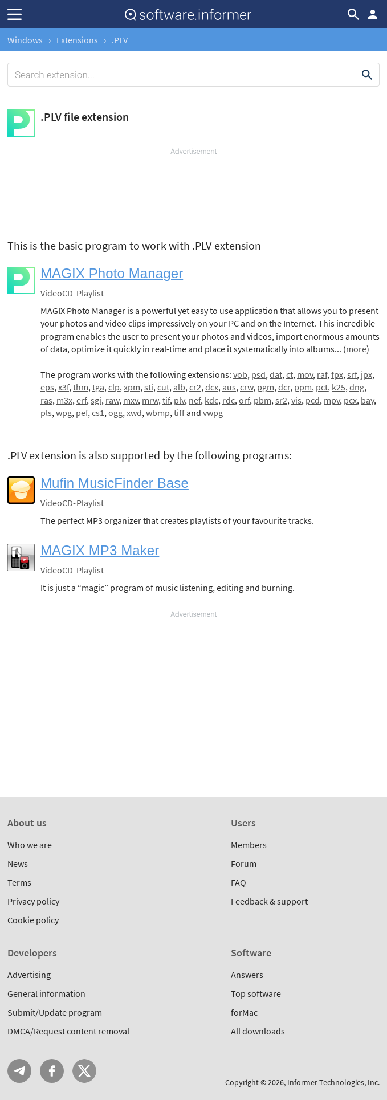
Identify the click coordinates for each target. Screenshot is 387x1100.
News (17, 863)
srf (352, 374)
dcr (284, 387)
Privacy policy (33, 901)
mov (305, 374)
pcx (350, 400)
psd (258, 374)
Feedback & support (269, 901)
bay (367, 400)
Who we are (29, 844)
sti (148, 387)
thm (80, 387)
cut (163, 387)
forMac (244, 1012)
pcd (312, 400)
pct (322, 387)
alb (179, 387)
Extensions (77, 40)
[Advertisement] (193, 191)
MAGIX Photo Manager (111, 273)
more (356, 349)
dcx (211, 387)
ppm (303, 387)
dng (356, 387)
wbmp (158, 412)
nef (195, 400)
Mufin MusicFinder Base (114, 483)
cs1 (98, 412)
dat (276, 374)
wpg (64, 412)
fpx (337, 374)
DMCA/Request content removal (68, 1031)
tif (166, 400)
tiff (179, 412)
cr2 (195, 387)
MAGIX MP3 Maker (99, 550)
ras (46, 400)
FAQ (238, 882)
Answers (247, 974)
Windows (25, 40)
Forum (243, 863)
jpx (366, 374)
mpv (332, 400)
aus (229, 387)
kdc (211, 400)
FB (52, 1071)
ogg (115, 412)
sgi (96, 400)
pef (82, 412)
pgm (265, 387)
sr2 (281, 400)
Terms (19, 882)
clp (114, 387)
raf (322, 374)
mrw (150, 400)
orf (244, 400)
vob (240, 374)
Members (249, 844)
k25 (338, 387)
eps (47, 387)
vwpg (213, 412)
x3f (63, 387)
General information (46, 993)
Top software (256, 993)
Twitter (84, 1071)
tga (98, 387)
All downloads (258, 1031)
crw (246, 387)
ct (289, 374)
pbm (262, 400)
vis (296, 400)
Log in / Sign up (373, 14)
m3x (64, 400)
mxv (130, 400)
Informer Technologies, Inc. (333, 1082)
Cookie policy (33, 920)
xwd (134, 412)
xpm (132, 387)
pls (46, 412)
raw (112, 400)
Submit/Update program (54, 1012)
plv (179, 400)
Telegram (19, 1071)
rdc (228, 400)
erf (81, 400)
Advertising (29, 974)
